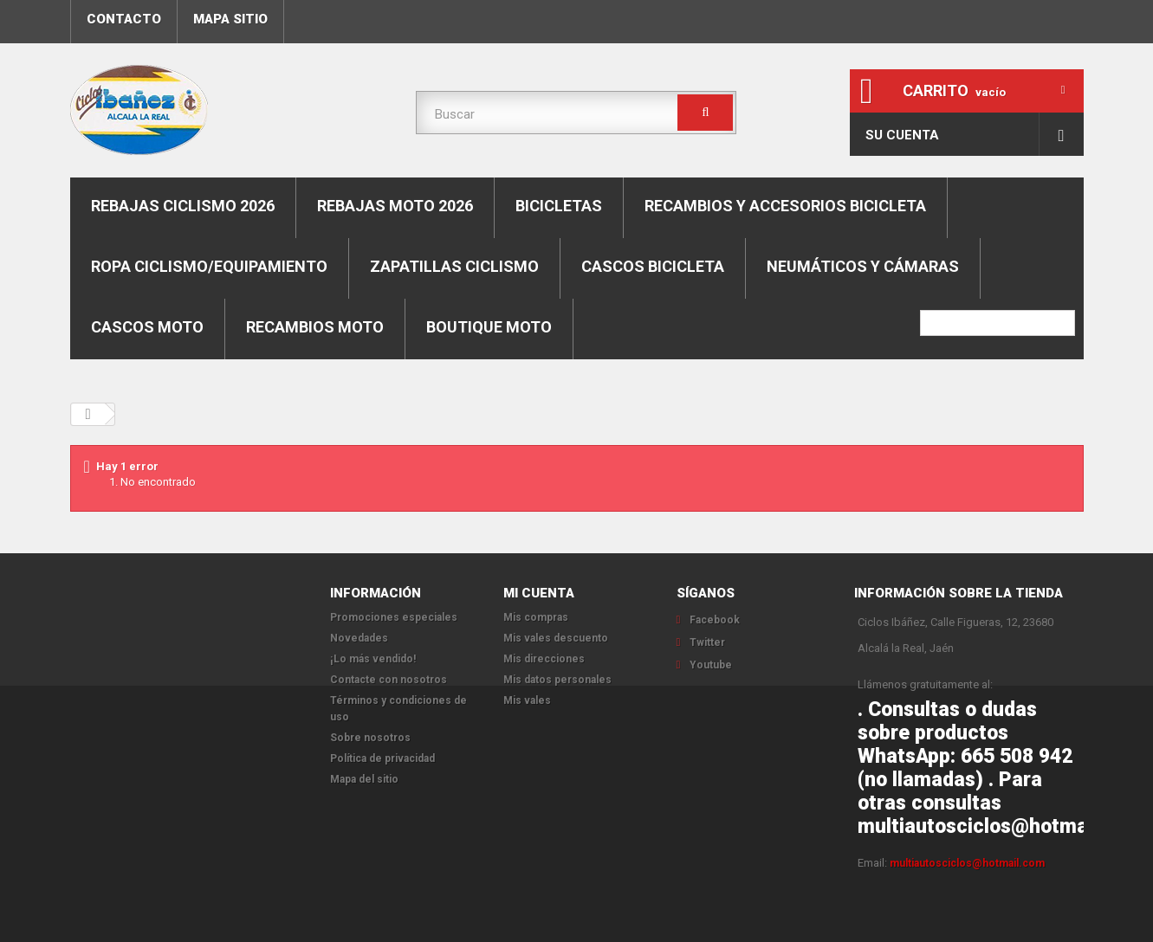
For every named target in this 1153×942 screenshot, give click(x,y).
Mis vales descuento (555, 638)
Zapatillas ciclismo (454, 266)
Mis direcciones (544, 659)
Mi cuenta (538, 593)
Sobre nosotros (370, 738)
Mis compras (535, 617)
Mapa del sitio (364, 779)
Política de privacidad (382, 758)
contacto (124, 19)
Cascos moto (147, 327)
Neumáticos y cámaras (863, 266)
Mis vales (527, 700)
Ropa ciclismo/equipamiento (209, 266)
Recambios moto (315, 327)
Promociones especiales (393, 617)
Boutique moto (489, 327)
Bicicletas (558, 206)
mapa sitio (230, 19)
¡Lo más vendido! (373, 659)
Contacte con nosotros (388, 680)
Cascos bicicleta (652, 266)
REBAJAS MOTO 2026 (395, 206)
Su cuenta (902, 135)
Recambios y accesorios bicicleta (785, 206)
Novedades (359, 638)
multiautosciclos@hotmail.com (967, 863)
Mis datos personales (557, 680)
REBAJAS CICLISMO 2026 (183, 206)
